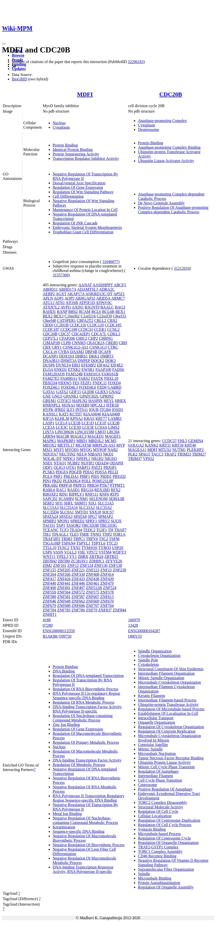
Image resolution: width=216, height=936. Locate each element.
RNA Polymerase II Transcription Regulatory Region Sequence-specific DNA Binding (89, 798)
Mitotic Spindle (150, 749)
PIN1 (47, 481)
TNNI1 (96, 534)
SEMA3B (116, 499)
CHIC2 (81, 338)
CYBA (63, 352)
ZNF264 (49, 574)
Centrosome (147, 785)
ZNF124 (86, 565)
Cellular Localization (155, 816)
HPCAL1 (97, 405)
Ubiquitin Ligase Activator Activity (166, 161)
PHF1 (58, 476)
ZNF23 (106, 570)
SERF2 (48, 503)
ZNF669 (92, 601)
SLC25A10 (69, 507)
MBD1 (81, 441)
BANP (62, 312)
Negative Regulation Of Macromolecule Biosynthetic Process (84, 838)
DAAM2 (77, 352)
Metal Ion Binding (67, 814)
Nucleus (59, 123)
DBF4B (91, 352)
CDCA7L (99, 334)
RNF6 (104, 494)
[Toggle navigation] (4, 44)
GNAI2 (115, 392)
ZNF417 (49, 579)
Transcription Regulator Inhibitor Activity (86, 158)
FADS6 (118, 369)
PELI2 (113, 472)
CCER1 (100, 329)
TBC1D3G (108, 525)
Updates (19, 69)
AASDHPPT (102, 285)
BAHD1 (49, 312)
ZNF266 (63, 574)
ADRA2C (107, 289)
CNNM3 (79, 343)
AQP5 (69, 298)
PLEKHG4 (72, 481)
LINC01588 (84, 432)
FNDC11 (100, 383)
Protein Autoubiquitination (159, 883)
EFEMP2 (88, 365)
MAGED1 (95, 436)
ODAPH (116, 463)
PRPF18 (65, 485)
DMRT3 (106, 356)
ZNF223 (92, 570)
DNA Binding (64, 671)
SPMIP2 (49, 521)
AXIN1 (78, 307)
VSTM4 (105, 552)
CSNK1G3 (98, 347)
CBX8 (48, 325)
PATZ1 (97, 467)
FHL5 (182, 441)
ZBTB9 (64, 561)
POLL (86, 481)
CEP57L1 (50, 338)
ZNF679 (49, 605)
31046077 (110, 262)
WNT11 (49, 556)
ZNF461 (92, 583)
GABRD (114, 387)
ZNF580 (49, 597)
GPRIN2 (107, 396)
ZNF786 (78, 610)
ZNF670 (107, 601)
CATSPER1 (66, 320)
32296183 (136, 62)
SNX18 (95, 512)
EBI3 (76, 365)
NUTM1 (179, 450)
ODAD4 (101, 463)
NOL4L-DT (52, 458)
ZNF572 (78, 592)
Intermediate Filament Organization (166, 673)
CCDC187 (51, 329)
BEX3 (59, 316)
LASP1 (48, 423)
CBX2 (112, 320)
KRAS (89, 418)
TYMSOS (89, 548)
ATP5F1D (87, 303)
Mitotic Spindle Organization (161, 678)
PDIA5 (88, 472)
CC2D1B (61, 325)
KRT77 (101, 418)
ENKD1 (60, 369)
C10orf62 (72, 316)
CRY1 (57, 347)
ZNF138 (115, 565)
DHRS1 (81, 356)
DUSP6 (49, 365)
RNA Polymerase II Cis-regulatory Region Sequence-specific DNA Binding (86, 695)
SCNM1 (81, 499)
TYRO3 (104, 548)
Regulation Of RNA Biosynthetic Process (85, 689)
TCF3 (64, 530)
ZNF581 (63, 597)
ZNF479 (107, 583)
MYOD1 (72, 450)
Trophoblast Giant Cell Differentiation (83, 232)
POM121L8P (102, 481)
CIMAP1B (51, 343)
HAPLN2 (79, 401)
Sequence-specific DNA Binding (79, 831)
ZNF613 (107, 597)
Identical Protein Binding (73, 149)
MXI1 (47, 450)
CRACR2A (95, 343)
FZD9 (102, 387)
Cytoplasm (61, 127)
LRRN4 (49, 436)
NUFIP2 (87, 463)
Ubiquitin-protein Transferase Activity (168, 704)
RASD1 (73, 490)
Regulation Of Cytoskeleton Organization (171, 727)
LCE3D (75, 427)
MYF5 (58, 450)
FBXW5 (65, 383)
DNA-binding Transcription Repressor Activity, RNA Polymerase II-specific (83, 869)
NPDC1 (69, 458)
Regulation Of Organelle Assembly (166, 887)
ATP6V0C (104, 303)
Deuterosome (148, 129)
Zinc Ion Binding (66, 724)
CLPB (66, 343)
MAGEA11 (137, 450)
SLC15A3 (51, 507)
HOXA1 (68, 405)
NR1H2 (97, 458)
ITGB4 (105, 410)
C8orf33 (119, 316)
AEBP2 (49, 294)
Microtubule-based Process (159, 834)
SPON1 (63, 521)
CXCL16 (50, 352)
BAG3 (120, 307)
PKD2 (57, 481)
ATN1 (60, 303)
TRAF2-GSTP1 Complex (158, 847)
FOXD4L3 (69, 387)
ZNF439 (107, 579)
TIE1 (47, 534)
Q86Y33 (135, 636)
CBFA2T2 (85, 320)
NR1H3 (111, 458)
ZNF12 (73, 565)
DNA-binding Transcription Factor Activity (87, 760)
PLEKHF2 (195, 450)
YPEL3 (62, 556)
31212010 (182, 268)
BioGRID (19, 79)
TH (110, 530)
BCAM (84, 312)
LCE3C (62, 427)
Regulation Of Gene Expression (78, 187)
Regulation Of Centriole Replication (166, 731)
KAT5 (63, 414)
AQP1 (59, 298)
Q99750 (65, 636)
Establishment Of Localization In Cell (168, 713)
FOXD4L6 (87, 387)
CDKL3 (114, 334)
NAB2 (113, 450)
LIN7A (48, 432)
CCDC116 (77, 325)
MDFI (85, 94)
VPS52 (148, 458)
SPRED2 (77, 521)
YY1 (73, 556)
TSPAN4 (68, 543)
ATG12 (48, 303)
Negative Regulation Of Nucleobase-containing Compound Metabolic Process (85, 820)
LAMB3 (114, 418)
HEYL (109, 401)
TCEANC (51, 530)
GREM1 (49, 401)
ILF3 (70, 410)
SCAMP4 (66, 499)
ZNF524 (109, 588)
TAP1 (60, 525)
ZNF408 (92, 574)
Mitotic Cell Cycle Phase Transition (166, 767)
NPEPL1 (83, 458)
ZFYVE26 (114, 561)
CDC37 (64, 334)
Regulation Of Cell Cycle (158, 811)
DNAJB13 (51, 361)
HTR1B (112, 405)
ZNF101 (59, 565)
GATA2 (62, 392)
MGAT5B (83, 445)
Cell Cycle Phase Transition (160, 780)
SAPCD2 (50, 499)
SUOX (116, 521)
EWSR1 (88, 369)
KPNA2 (76, 418)
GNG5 (57, 396)
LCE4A (101, 427)
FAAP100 (103, 369)
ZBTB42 (50, 561)
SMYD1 (81, 512)
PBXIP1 (110, 467)
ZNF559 (49, 592)
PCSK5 (49, 472)
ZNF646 (49, 601)
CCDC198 (68, 329)
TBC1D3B (90, 525)
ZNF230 (119, 570)
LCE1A (61, 423)
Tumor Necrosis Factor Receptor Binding (170, 758)
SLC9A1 (67, 512)
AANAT (85, 285)
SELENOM (98, 499)
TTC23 (112, 543)
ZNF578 (107, 592)
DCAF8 (104, 352)
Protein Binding (65, 145)
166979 (134, 620)
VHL (82, 552)
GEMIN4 (195, 441)
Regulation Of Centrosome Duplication (169, 820)
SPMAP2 (105, 516)
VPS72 (92, 552)
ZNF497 (78, 588)
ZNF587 (78, 597)
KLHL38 (62, 418)
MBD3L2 (96, 441)
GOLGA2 (136, 445)
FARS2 (84, 378)
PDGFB (75, 472)
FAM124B (74, 374)
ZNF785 (63, 610)
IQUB (94, 410)
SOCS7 (108, 512)
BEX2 (48, 316)
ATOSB (71, 303)
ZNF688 (63, 605)
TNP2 (107, 534)
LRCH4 (113, 432)
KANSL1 (50, 414)
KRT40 (190, 445)
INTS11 (81, 410)
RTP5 (114, 494)
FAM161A (92, 374)
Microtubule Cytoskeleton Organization (169, 682)
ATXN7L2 (51, 307)
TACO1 (49, 525)
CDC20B (170, 94)
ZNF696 (78, 605)
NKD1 (108, 454)
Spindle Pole (148, 660)
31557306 (60, 275)
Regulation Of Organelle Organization (168, 842)
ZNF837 (105, 610)
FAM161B (110, 374)
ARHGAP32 (85, 298)
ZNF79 (91, 610)
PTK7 (104, 485)
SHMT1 (80, 503)
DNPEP (84, 361)
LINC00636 (64, 432)
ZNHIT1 (50, 614)
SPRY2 (104, 521)
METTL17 (65, 445)
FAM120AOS (54, 374)
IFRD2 (59, 410)
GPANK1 (71, 396)
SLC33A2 (87, 507)
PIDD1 (105, 476)
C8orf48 (49, 320)
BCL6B (108, 312)
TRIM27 (199, 454)
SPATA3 (65, 516)
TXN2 (75, 548)
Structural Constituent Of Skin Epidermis (170, 669)
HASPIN (95, 401)
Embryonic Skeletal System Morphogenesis (87, 227)
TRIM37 (135, 458)
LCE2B (114, 423)
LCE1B (74, 423)
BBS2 (73, 312)
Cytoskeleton (148, 664)
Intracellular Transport (155, 718)
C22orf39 (104, 316)
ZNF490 (49, 588)
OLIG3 (59, 467)
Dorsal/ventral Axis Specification (79, 183)
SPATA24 (50, 516)
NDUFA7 (50, 454)
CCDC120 (95, 325)
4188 (47, 620)
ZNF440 (49, 583)
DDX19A (66, 356)
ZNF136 (101, 565)
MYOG (86, 450)
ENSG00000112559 (59, 631)
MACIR (62, 436)
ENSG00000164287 (144, 631)
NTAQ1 (60, 463)
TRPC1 (79, 539)
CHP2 (93, 338)
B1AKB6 (50, 636)
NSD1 (48, 463)
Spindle (144, 874)
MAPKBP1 (66, 441)
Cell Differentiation (68, 196)
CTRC (113, 347)
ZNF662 (78, 601)
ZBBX (83, 556)
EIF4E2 (116, 365)
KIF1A (48, 418)
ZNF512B (94, 588)
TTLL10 (49, 548)
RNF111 (91, 494)
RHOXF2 (50, 494)
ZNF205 (63, 570)
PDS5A (101, 472)
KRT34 (178, 445)
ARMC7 (118, 298)
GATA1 (49, 392)
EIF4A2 (103, 365)
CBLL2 (100, 320)
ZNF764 (107, 605)
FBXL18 (111, 378)
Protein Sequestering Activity (76, 154)
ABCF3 (120, 285)
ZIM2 (47, 565)
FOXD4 (114, 383)
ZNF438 (92, 579)
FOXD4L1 (51, 387)
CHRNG (106, 338)
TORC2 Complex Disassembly (162, 802)
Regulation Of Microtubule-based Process (171, 709)
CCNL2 (113, 329)
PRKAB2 (50, 485)
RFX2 (115, 490)
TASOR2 (73, 525)
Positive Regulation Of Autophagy (165, 789)
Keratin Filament (151, 696)
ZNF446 (78, 583)
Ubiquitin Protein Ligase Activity (164, 762)
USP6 (47, 552)
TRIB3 (66, 539)
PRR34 (93, 485)
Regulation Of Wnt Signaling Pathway (83, 192)
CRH (123, 343)
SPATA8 (80, 516)
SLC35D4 (51, 512)
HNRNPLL (52, 405)
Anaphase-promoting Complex (162, 121)
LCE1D (88, 423)
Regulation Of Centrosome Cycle (164, 838)
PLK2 (132, 454)
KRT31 (165, 445)
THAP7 (120, 530)
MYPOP (100, 450)
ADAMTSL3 (87, 289)
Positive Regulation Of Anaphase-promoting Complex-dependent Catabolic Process (173, 209)
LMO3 (100, 432)
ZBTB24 (96, 556)
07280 (48, 625)
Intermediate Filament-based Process (167, 700)
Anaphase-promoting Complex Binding (169, 147)
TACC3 (157, 454)
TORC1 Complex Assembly (160, 851)
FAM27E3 (51, 378)
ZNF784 (49, 610)
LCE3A (49, 427)
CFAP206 (67, 338)
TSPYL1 (83, 543)
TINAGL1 (60, 534)
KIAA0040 (92, 414)
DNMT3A (68, 361)
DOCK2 (97, 361)
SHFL (68, 503)
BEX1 (120, 312)
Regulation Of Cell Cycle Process (164, 825)
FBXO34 (50, 383)
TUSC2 (63, 548)
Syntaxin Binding (152, 829)
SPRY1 (91, 521)
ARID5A (103, 298)
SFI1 (59, 503)
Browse (18, 55)
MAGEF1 (113, 436)
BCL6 (96, 312)
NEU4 (81, 454)
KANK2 (151, 445)
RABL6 (49, 490)
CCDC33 (85, 329)
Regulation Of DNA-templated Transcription (88, 675)
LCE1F (101, 423)
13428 (133, 625)
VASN (58, 552)
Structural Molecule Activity (160, 807)
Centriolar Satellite (153, 745)
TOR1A (119, 534)
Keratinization (64, 827)
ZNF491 (63, 588)
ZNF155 (49, 570)
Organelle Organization (156, 722)
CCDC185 (113, 325)
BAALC (107, 307)
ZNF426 (63, 579)
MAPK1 (49, 441)
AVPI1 (65, 307)
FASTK (97, 378)
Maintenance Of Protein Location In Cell (85, 210)
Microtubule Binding (154, 878)
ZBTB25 (111, 556)
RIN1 (63, 494)
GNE (47, 396)
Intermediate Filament (155, 776)
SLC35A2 (104, 507)
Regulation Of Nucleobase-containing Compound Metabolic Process (83, 718)
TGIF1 (101, 530)
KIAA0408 (111, 414)
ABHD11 (50, 289)
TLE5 (74, 534)
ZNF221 (78, 570)
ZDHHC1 (97, 561)
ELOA (48, 369)
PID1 (95, 476)
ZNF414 (107, 574)
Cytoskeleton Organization (159, 655)
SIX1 (92, 503)
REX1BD (102, 490)
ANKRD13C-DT (99, 294)
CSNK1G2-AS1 (75, 347)
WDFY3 (119, 552)
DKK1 (94, 356)
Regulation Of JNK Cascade (75, 223)
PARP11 (83, 467)
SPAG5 (144, 454)
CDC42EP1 (80, 334)
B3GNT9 (92, 307)
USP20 (117, 548)
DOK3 (110, 361)
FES (76, 383)
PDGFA (62, 472)
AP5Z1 (119, 294)
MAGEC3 (78, 436)
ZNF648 (63, 601)
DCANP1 (50, 356)
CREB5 (112, 343)
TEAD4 (76, 530)
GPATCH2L (89, 396)
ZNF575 (92, 592)
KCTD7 (75, 414)
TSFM (114, 539)
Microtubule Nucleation (157, 753)
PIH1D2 (119, 476)
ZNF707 (92, 605)
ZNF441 (63, 583)
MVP (120, 445)
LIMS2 (113, 427)
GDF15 (75, 392)
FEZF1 (85, 383)
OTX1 (71, 467)
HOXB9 (82, 405)
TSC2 (103, 539)
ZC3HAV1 (79, 561)
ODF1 (48, 467)
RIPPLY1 (76, 494)
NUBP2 (73, 463)
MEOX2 (49, 445)
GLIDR (88, 392)
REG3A (87, 490)
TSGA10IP (51, 543)
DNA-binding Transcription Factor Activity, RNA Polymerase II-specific (87, 709)
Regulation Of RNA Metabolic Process (83, 702)
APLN (48, 298)
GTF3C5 (64, 401)
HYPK (48, 410)
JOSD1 (117, 410)
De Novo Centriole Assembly (161, 203)
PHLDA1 (71, 476)
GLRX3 (101, 392)
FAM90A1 (68, 378)
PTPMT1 (117, 485)
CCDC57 (169, 441)
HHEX (120, 401)
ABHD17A (67, 289)
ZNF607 (92, 597)
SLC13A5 (106, 503)
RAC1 (61, 490)
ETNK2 (74, 369)
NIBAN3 (94, 454)
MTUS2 (164, 450)
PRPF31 (79, 485)
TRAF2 (170, 454)
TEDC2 (89, 530)
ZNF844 (119, 610)
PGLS (47, 476)
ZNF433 (78, 579)
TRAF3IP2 (51, 539)
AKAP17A (76, 294)
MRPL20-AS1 (103, 445)
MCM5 (110, 441)
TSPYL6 (98, 543)
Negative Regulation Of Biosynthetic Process (89, 845)
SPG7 (92, 516)
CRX (47, 347)
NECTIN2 (67, 454)
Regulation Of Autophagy (158, 771)
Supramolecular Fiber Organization (166, 869)
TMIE (84, 534)
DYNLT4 (63, 365)
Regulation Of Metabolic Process (79, 765)
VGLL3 (70, 552)
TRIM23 (184, 454)
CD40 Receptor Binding (157, 856)
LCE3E (88, 427)
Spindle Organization (155, 651)
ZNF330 (78, 574)
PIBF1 (85, 476)
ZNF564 (63, 592)
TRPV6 (92, 539)
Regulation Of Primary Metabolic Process (86, 742)
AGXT (61, 294)
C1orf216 (88, 316)
